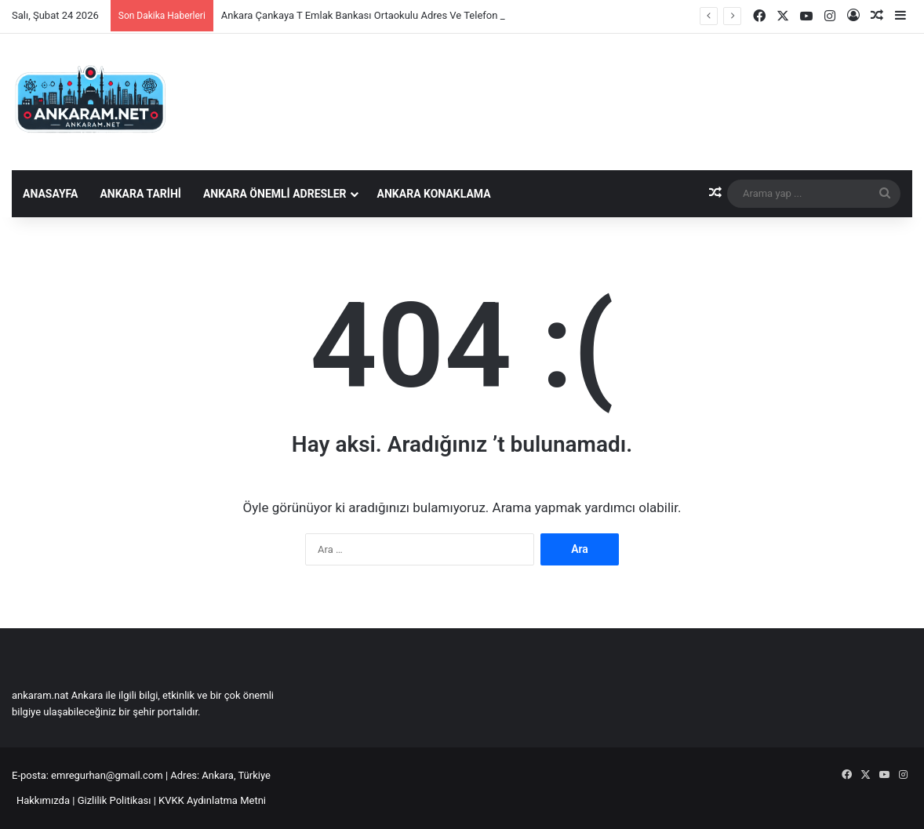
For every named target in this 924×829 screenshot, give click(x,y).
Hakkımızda (43, 800)
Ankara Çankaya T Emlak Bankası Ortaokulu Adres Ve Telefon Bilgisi (374, 15)
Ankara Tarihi (140, 193)
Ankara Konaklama (434, 193)
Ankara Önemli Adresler (275, 193)
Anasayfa (50, 193)
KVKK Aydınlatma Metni (212, 800)
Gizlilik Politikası (114, 800)
